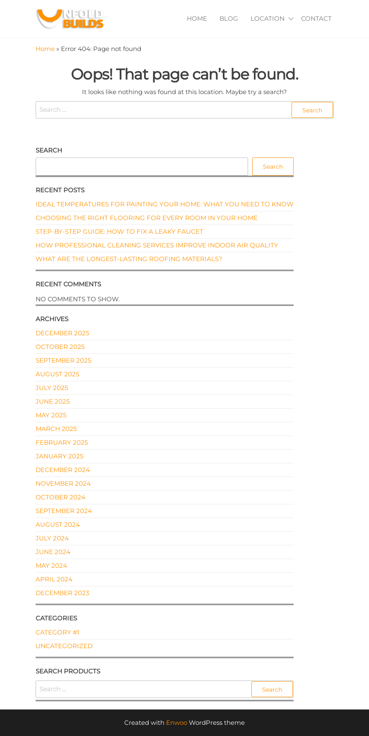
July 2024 (52, 538)
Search (49, 150)
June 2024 (53, 552)
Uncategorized (64, 646)
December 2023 (62, 593)
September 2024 (64, 511)
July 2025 (52, 388)
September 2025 (63, 360)
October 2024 (60, 497)
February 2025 (62, 442)
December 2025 (62, 333)
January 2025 (59, 456)
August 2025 (57, 374)
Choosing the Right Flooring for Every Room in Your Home (147, 218)
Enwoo (176, 722)
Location (268, 18)
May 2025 (51, 415)
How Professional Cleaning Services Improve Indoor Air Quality (157, 245)
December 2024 (63, 470)
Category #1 (57, 632)
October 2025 (60, 347)
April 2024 (54, 579)
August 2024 (58, 524)
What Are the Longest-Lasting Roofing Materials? (129, 259)
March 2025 (56, 429)
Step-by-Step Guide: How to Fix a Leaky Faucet (119, 231)
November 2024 (63, 483)
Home (197, 18)
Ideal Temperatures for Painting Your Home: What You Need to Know (165, 204)
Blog (228, 18)
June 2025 (53, 401)
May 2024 (51, 565)
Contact (316, 18)
